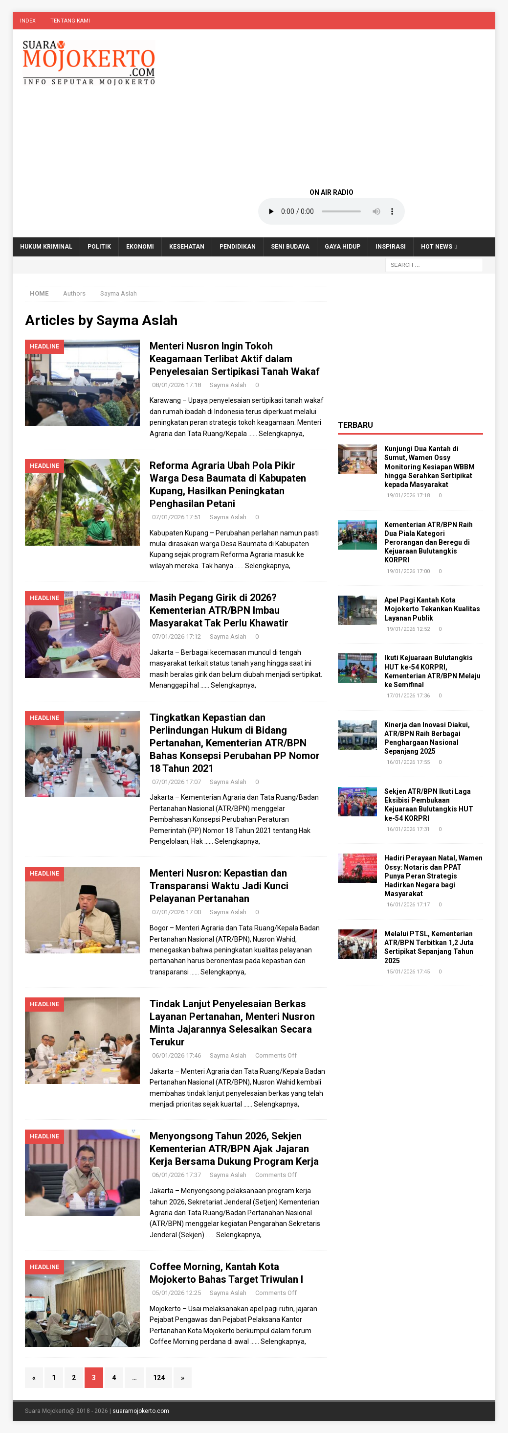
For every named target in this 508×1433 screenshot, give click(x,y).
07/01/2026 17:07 (176, 782)
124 (159, 1378)
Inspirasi (390, 246)
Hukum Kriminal (46, 246)
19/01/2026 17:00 (408, 571)
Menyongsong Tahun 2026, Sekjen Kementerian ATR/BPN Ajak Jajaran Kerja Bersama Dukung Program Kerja (234, 1148)
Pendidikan (238, 246)
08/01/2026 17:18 (176, 385)
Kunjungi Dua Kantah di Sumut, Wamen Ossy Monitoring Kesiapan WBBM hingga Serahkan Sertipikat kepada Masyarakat (429, 466)
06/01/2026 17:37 (176, 1175)
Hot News (436, 246)
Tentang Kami (70, 21)
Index (28, 21)
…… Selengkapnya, (276, 434)
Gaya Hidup (342, 246)
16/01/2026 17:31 (408, 829)
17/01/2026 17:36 (408, 696)
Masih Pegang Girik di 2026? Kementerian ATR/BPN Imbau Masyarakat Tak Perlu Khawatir (219, 610)
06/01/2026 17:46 (176, 1055)
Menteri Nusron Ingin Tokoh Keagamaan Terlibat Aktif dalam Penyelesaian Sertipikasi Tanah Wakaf (235, 358)
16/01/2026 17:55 (408, 762)
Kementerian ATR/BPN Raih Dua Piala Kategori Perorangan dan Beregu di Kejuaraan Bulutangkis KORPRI (428, 542)
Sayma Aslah (228, 385)
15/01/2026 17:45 (408, 972)
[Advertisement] (331, 107)
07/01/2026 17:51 (176, 517)
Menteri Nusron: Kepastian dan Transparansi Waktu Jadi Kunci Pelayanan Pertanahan (219, 885)
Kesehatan (186, 246)
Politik (99, 246)
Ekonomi (140, 246)
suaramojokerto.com (140, 1411)
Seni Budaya (290, 246)
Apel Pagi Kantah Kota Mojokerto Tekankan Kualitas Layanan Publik (432, 609)
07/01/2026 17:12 (176, 636)
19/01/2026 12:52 (408, 629)
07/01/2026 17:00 (176, 912)
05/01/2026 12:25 (176, 1292)
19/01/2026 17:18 (408, 495)
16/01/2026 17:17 (408, 904)
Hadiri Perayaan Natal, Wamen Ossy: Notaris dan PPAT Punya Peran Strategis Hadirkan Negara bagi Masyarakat (433, 876)
